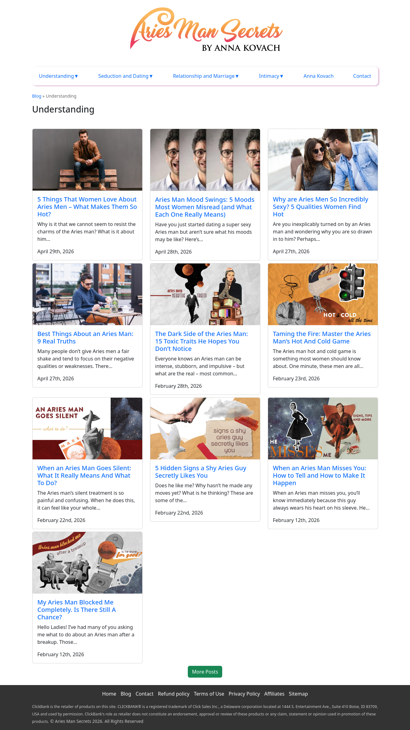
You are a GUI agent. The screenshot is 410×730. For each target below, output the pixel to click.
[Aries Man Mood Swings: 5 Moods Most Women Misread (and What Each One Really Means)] (205, 160)
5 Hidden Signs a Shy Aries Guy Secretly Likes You (200, 472)
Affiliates (274, 693)
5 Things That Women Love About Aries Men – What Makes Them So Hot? (87, 206)
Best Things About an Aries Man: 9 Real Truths (85, 337)
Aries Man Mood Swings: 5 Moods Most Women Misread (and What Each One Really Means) (205, 207)
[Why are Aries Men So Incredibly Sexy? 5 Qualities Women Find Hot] (323, 160)
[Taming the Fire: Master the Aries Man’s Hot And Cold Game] (323, 294)
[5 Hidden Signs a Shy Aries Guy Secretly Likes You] (205, 428)
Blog (37, 96)
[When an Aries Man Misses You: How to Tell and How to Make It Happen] (323, 428)
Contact (362, 76)
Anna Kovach (319, 76)
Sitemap (298, 693)
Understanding (56, 76)
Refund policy (173, 693)
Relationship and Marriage (204, 76)
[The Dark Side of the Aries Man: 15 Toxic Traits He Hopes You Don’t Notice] (205, 294)
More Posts (205, 671)
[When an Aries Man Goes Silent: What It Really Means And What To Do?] (87, 428)
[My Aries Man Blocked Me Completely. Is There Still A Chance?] (87, 563)
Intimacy (269, 76)
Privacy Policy (244, 693)
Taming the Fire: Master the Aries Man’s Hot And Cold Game (322, 337)
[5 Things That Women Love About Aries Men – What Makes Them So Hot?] (87, 160)
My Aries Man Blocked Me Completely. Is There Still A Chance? (76, 609)
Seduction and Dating (123, 76)
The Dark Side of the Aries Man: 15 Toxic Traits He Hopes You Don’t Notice (201, 341)
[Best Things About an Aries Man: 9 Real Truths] (87, 294)
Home (109, 693)
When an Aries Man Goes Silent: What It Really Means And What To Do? (84, 475)
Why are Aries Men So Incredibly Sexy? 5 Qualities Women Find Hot (320, 206)
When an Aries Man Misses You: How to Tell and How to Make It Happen (319, 475)
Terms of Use (209, 693)
